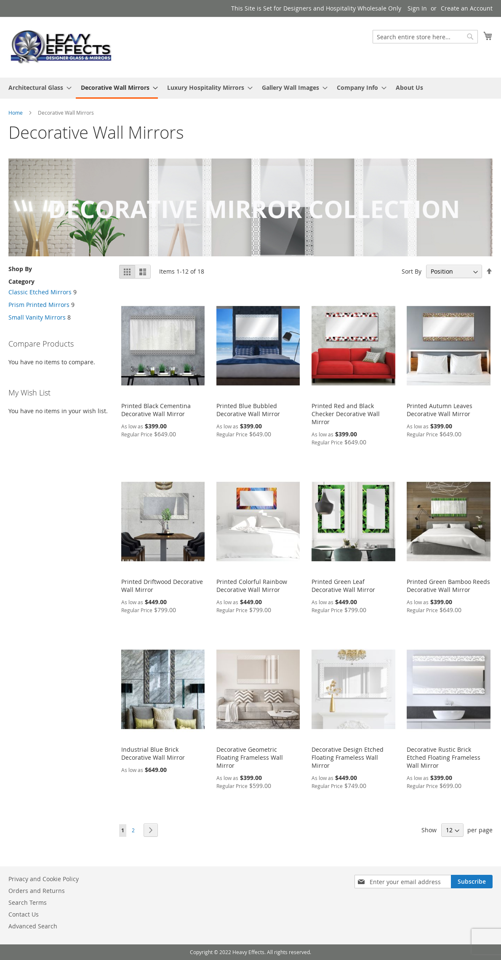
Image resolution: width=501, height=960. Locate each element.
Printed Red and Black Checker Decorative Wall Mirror (346, 414)
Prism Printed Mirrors (38, 305)
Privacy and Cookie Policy (43, 879)
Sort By (411, 271)
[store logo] (61, 47)
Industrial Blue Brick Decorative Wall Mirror (153, 753)
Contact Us (23, 914)
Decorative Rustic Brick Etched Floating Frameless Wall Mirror (443, 757)
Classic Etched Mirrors (40, 292)
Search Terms (27, 902)
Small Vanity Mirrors (37, 317)
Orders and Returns (36, 891)
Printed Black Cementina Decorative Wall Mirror (156, 410)
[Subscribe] (472, 881)
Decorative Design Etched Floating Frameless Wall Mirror (348, 757)
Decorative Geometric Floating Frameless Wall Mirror (249, 757)
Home (16, 112)
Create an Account (467, 8)
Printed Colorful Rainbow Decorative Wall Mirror (251, 586)
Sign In (417, 8)
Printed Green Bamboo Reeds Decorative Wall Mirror (448, 586)
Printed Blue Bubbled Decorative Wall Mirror (248, 410)
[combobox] (425, 36)
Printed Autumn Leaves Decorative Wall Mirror (439, 410)
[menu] (250, 88)
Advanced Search (32, 926)
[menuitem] (37, 87)
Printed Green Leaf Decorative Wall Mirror (343, 586)
